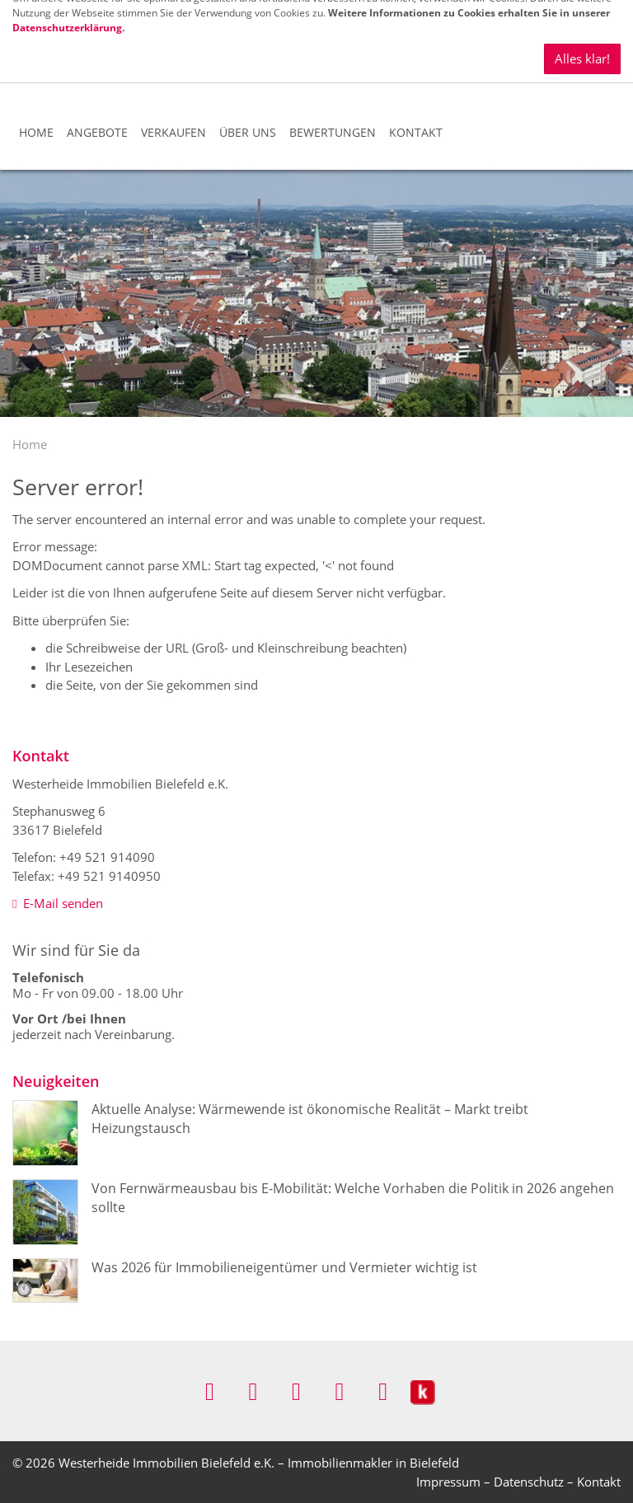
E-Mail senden (57, 903)
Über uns (247, 132)
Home (36, 132)
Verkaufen (173, 132)
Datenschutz (529, 1481)
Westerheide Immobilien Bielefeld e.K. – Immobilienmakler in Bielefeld (259, 1462)
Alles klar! (582, 15)
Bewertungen (332, 132)
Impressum (448, 1481)
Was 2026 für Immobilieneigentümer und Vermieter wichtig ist (284, 1267)
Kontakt (416, 132)
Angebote (97, 132)
